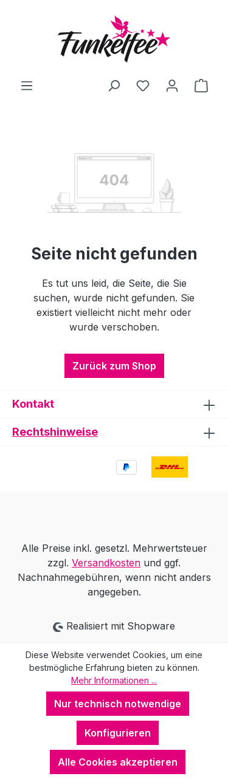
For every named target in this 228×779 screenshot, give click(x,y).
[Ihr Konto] (172, 85)
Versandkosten (106, 563)
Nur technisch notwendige (117, 704)
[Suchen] (113, 85)
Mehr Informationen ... (114, 680)
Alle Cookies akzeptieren (118, 762)
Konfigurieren (118, 733)
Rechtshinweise (55, 431)
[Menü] (26, 85)
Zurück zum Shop (114, 366)
